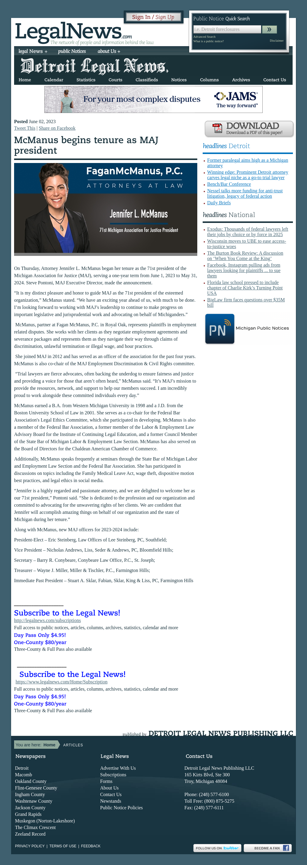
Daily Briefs (219, 202)
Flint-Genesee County (36, 787)
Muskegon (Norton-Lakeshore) (45, 820)
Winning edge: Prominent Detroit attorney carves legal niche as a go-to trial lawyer (247, 175)
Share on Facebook (57, 128)
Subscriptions (113, 774)
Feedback (91, 846)
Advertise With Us (118, 768)
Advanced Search (204, 36)
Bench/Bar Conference (229, 184)
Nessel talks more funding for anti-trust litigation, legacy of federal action (245, 193)
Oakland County (30, 781)
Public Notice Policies (121, 807)
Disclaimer (277, 40)
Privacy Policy (30, 846)
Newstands (110, 801)
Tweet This (24, 128)
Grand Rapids (28, 814)
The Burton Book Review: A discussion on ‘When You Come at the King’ (245, 255)
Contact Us (111, 794)
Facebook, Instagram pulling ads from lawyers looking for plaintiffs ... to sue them (244, 270)
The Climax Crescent (35, 827)
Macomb (23, 774)
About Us (109, 787)
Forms (106, 781)
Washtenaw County (33, 801)
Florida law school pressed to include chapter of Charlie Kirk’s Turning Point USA (245, 288)
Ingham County (30, 794)
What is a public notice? (208, 41)
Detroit (21, 768)
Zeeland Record (30, 834)
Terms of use (62, 846)
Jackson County (30, 807)
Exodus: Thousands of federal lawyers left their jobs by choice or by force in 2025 (247, 232)
